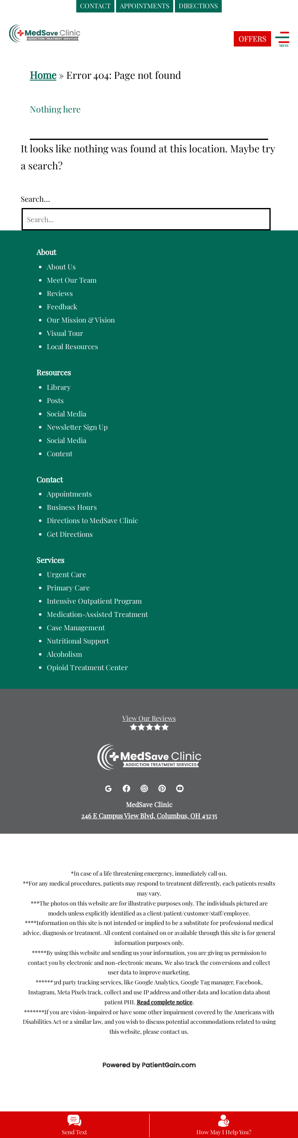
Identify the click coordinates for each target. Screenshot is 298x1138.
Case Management (76, 627)
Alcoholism (64, 653)
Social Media (66, 413)
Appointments (69, 493)
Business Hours (72, 506)
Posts (55, 400)
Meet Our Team (72, 279)
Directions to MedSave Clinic (92, 520)
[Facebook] (127, 787)
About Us (61, 266)
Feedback (62, 306)
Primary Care (68, 587)
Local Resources (72, 346)
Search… (35, 198)
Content (60, 453)
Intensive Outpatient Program (94, 600)
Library (59, 387)
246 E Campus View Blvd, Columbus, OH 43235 (149, 815)
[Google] (109, 787)
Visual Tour (65, 333)
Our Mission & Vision (81, 319)
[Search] (146, 219)
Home (43, 74)
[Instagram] (145, 787)
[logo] (60, 34)
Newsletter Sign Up (77, 426)
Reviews (60, 293)
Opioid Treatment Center (87, 667)
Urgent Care (66, 574)
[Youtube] (180, 787)
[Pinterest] (163, 787)
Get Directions (70, 533)
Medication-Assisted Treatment (97, 614)
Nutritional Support (78, 640)
